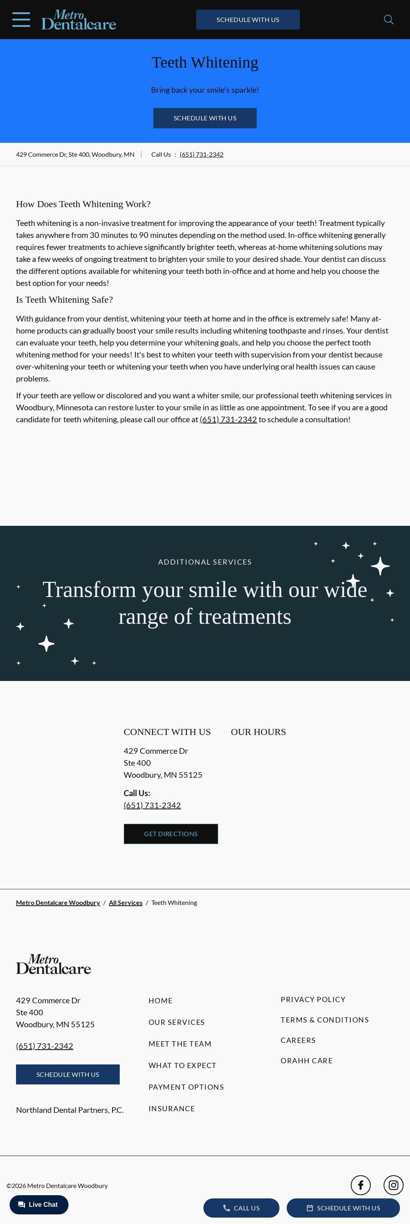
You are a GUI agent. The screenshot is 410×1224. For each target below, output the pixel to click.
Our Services (177, 1022)
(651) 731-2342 (201, 154)
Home (161, 1000)
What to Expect (183, 1065)
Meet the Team (180, 1043)
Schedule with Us (248, 19)
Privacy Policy (313, 999)
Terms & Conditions (325, 1019)
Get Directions (171, 833)
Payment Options (187, 1086)
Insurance (172, 1108)
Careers (298, 1040)
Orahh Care (307, 1060)
